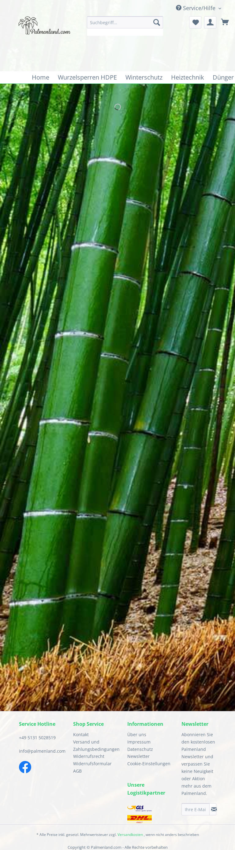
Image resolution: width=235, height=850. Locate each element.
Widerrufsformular (92, 763)
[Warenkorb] (225, 22)
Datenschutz (140, 749)
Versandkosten (130, 834)
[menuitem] (125, 26)
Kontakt (81, 734)
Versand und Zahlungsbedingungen (95, 745)
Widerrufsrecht (88, 756)
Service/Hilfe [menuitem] (196, 8)
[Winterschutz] (144, 77)
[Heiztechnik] (187, 77)
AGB (77, 771)
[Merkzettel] (195, 22)
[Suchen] (156, 22)
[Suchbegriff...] (125, 22)
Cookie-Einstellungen (148, 763)
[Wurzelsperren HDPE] (87, 77)
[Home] (41, 77)
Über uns (136, 734)
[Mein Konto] (210, 22)
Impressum (139, 742)
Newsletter (138, 756)
